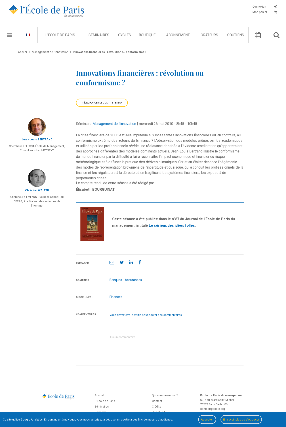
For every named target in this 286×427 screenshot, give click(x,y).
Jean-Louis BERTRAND (37, 139)
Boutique (147, 35)
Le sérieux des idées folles (172, 225)
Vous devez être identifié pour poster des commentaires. (146, 315)
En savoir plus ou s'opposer (241, 419)
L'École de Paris (60, 35)
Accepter (207, 419)
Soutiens (235, 35)
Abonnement (178, 35)
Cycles (124, 35)
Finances (115, 297)
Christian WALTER (37, 190)
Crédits (156, 406)
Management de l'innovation (114, 124)
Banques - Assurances (125, 280)
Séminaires (98, 35)
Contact (157, 401)
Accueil (99, 395)
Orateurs (209, 35)
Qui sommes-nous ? (165, 395)
